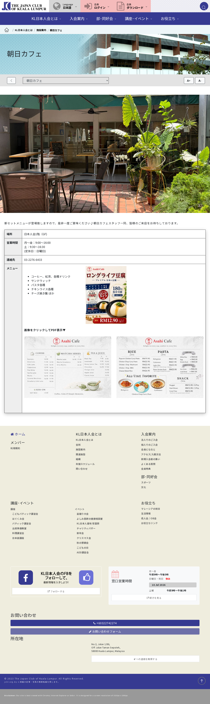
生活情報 (146, 513)
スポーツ (146, 482)
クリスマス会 (84, 538)
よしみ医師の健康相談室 (90, 518)
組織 (78, 459)
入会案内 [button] (77, 18)
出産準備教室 (19, 528)
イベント (79, 509)
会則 (78, 444)
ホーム (18, 434)
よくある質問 (148, 464)
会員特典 (146, 468)
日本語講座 (18, 538)
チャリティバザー (86, 528)
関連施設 (80, 454)
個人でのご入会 (149, 444)
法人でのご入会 (149, 439)
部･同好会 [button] (104, 18)
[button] (64, 6)
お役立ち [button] (168, 18)
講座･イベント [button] (137, 18)
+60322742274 (105, 623)
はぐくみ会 (18, 518)
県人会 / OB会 (149, 518)
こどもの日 (83, 547)
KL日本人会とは (24, 30)
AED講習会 (83, 552)
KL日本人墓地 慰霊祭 (88, 523)
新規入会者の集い (150, 459)
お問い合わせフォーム (105, 631)
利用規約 (15, 448)
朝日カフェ (56, 30)
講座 (13, 509)
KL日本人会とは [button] (45, 18)
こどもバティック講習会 (25, 513)
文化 (143, 487)
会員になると (148, 449)
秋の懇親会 (83, 542)
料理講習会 (18, 533)
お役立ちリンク (149, 523)
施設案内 (41, 30)
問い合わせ (82, 468)
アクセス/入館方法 (151, 454)
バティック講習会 (21, 523)
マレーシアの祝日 (150, 508)
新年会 (80, 533)
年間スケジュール (85, 464)
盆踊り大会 (83, 513)
